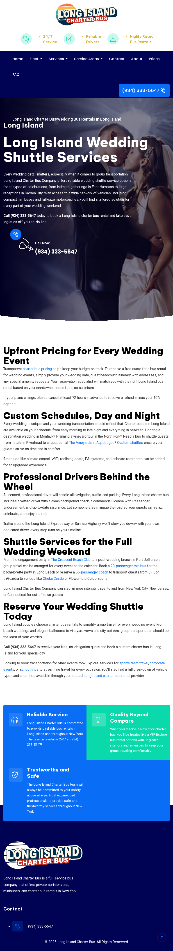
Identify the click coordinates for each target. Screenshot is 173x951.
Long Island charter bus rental (107, 676)
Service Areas (87, 58)
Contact (117, 58)
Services (57, 58)
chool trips (30, 669)
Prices (154, 58)
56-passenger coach (92, 572)
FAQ (16, 74)
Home (17, 58)
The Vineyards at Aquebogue (91, 443)
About (136, 58)
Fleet (34, 58)
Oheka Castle (53, 578)
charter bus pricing (37, 369)
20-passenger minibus (128, 566)
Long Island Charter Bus (34, 119)
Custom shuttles (130, 443)
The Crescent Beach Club (71, 560)
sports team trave (133, 663)
